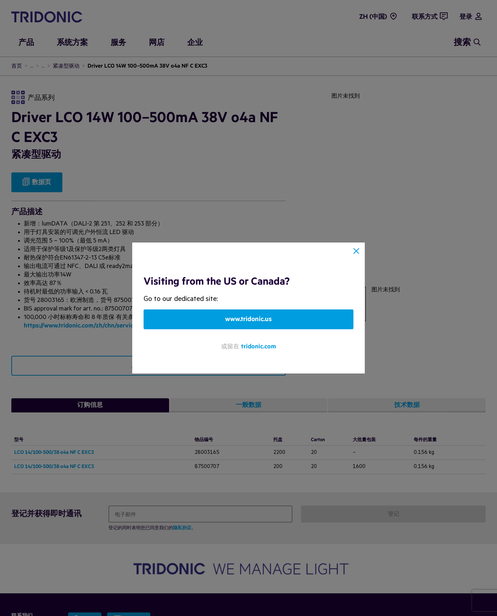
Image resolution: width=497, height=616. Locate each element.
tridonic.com (258, 346)
